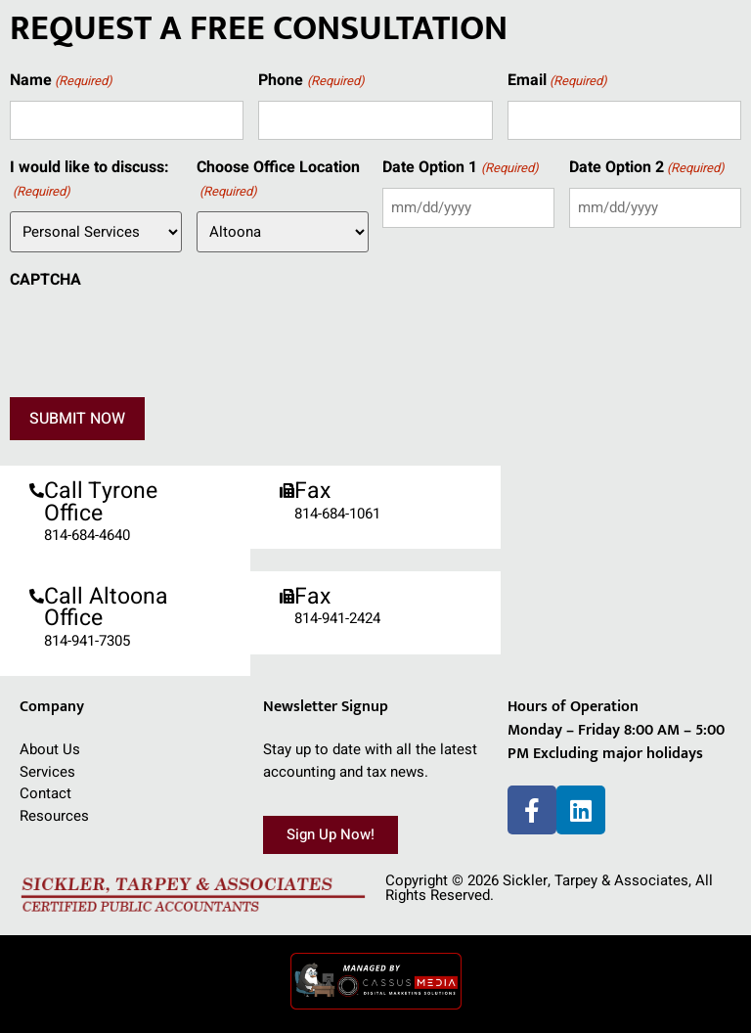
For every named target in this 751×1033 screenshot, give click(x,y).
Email (557, 80)
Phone (311, 80)
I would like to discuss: (89, 179)
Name (61, 80)
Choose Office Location (278, 179)
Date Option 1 (460, 168)
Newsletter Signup (325, 707)
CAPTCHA (45, 280)
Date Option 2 (647, 168)
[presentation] (158, 337)
